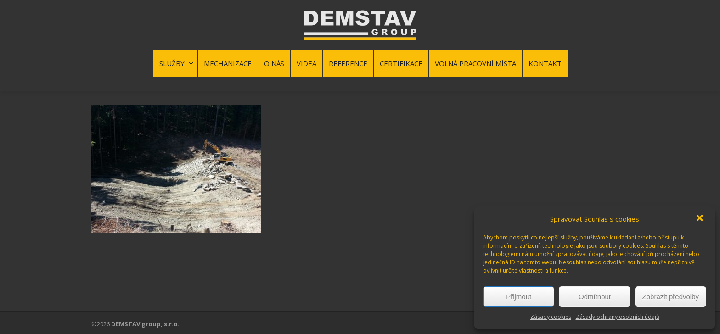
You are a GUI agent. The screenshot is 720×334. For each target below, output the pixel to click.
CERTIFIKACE (401, 63)
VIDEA (306, 63)
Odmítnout (595, 297)
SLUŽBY (176, 63)
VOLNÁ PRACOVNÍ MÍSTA (475, 63)
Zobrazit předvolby (670, 297)
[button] (700, 218)
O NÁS (274, 63)
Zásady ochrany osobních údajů (617, 317)
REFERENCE (348, 63)
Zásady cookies (550, 317)
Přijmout (518, 297)
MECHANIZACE (228, 63)
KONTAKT (545, 63)
